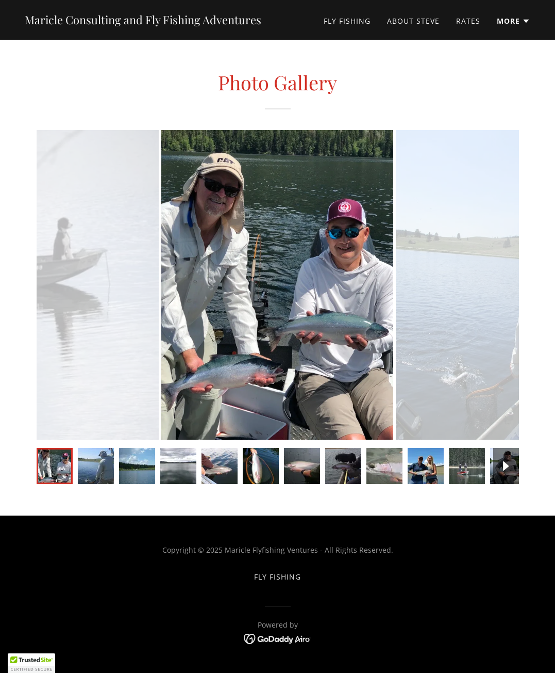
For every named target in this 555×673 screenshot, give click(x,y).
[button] (513, 21)
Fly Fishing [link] (347, 21)
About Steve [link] (413, 21)
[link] (143, 21)
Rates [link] (468, 21)
